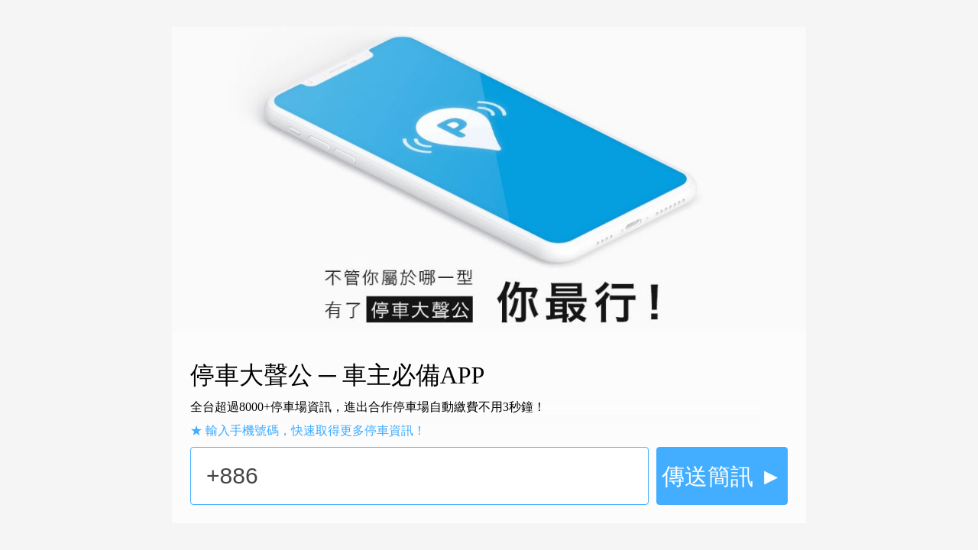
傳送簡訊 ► (722, 476)
